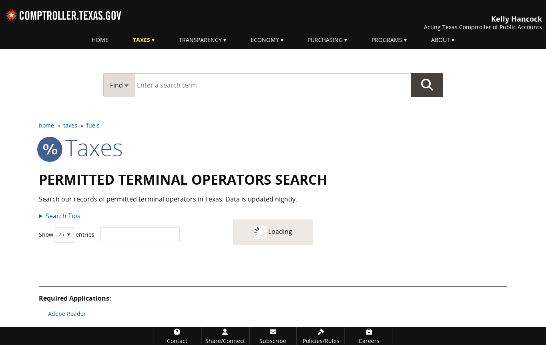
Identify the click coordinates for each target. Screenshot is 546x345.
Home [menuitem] (100, 40)
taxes (70, 125)
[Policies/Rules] (321, 336)
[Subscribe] (273, 336)
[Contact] (177, 336)
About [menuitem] (440, 40)
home (46, 125)
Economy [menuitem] (265, 40)
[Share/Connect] (225, 336)
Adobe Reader (67, 313)
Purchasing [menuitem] (325, 40)
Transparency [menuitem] (200, 40)
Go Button (427, 85)
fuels (93, 125)
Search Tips (63, 215)
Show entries (66, 235)
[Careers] (369, 336)
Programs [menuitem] (386, 40)
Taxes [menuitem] (141, 40)
